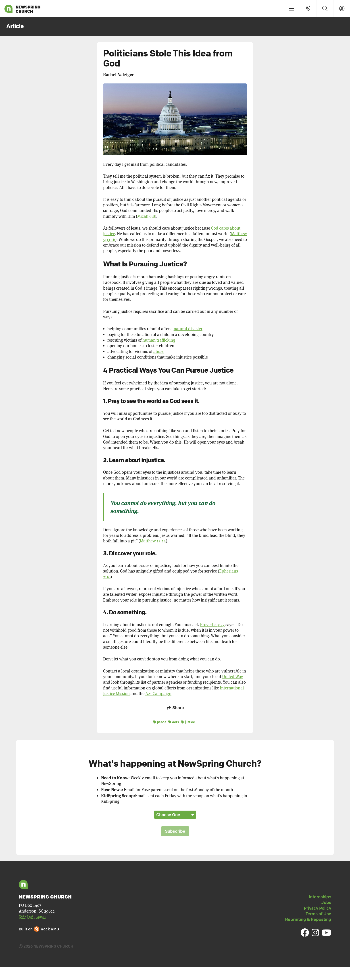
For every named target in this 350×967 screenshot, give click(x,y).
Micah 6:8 (146, 216)
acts (173, 721)
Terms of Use (318, 913)
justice (188, 721)
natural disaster (188, 329)
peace (160, 721)
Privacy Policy (317, 907)
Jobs (326, 901)
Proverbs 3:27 (212, 624)
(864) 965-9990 (32, 916)
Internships (320, 896)
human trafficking (158, 340)
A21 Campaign (158, 693)
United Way (232, 676)
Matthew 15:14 (153, 541)
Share (175, 707)
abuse (158, 351)
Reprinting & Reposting (308, 918)
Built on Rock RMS (39, 928)
